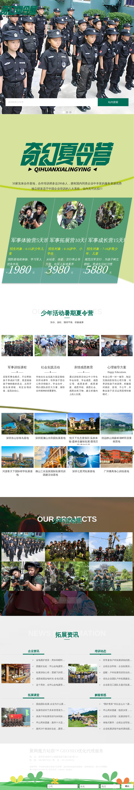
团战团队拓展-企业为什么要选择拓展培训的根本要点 (62, 704)
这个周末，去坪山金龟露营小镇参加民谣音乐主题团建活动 (64, 685)
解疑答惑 (100, 695)
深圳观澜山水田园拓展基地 (50, 438)
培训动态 (100, 651)
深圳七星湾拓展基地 (83, 471)
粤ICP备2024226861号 (38, 769)
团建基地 (100, 13)
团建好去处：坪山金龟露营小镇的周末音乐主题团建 (61, 666)
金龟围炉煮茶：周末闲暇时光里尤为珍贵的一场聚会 (61, 660)
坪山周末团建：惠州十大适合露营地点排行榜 (58, 722)
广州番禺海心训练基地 (116, 471)
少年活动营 (67, 520)
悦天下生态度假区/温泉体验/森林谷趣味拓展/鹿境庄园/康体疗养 (83, 441)
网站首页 (91, 13)
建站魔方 (69, 770)
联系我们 (102, 13)
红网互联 (61, 770)
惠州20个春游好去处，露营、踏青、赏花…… (58, 729)
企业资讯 (33, 651)
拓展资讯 (67, 635)
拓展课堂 (33, 695)
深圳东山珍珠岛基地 (17, 438)
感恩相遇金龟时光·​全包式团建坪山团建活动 (57, 679)
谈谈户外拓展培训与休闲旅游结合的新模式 (57, 716)
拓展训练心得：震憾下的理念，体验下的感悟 (58, 672)
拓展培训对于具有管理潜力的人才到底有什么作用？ (61, 710)
